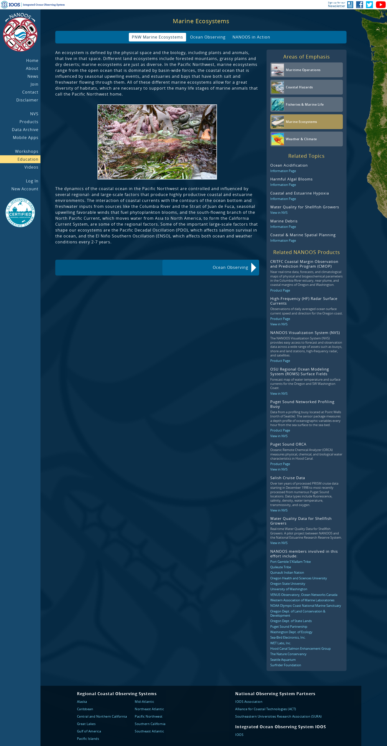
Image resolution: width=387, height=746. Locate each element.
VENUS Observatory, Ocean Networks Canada (303, 594)
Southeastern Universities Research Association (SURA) (278, 716)
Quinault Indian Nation (287, 572)
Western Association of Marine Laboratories (302, 600)
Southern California (150, 724)
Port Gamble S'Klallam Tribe (290, 561)
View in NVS (279, 212)
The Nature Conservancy (288, 654)
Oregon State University (287, 583)
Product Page (280, 290)
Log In (32, 181)
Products (29, 121)
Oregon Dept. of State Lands (291, 621)
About (32, 68)
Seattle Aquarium (283, 659)
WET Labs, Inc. (280, 643)
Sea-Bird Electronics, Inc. (288, 637)
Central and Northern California (102, 716)
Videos (31, 167)
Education (28, 159)
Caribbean (85, 709)
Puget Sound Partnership (288, 626)
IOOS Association (248, 701)
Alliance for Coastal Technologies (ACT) (265, 709)
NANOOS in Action (251, 37)
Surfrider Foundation (285, 665)
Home (32, 60)
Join (35, 84)
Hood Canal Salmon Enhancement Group (300, 648)
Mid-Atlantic (144, 701)
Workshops (27, 151)
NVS (34, 114)
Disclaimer (27, 100)
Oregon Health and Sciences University (298, 578)
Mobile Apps (26, 137)
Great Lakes (86, 724)
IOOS (239, 734)
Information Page (283, 171)
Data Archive (25, 129)
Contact (30, 92)
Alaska (82, 701)
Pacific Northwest (149, 716)
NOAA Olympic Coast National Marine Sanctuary (305, 605)
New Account (25, 189)
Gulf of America (89, 731)
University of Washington (288, 589)
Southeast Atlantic (149, 731)
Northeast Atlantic (149, 709)
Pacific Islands (88, 738)
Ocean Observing (208, 37)
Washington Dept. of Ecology (291, 632)
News (33, 76)
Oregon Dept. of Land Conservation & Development (297, 613)
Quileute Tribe (280, 567)
